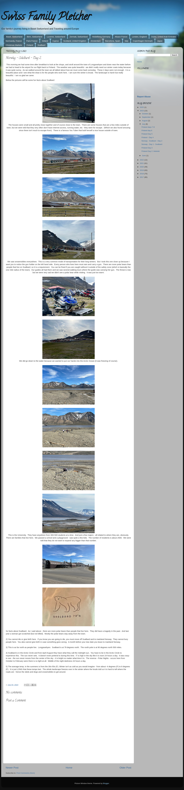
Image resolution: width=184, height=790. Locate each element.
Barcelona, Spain (112, 41)
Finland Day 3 (146, 148)
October (145, 114)
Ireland (45, 41)
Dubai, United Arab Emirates (163, 37)
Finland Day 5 (146, 134)
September (146, 117)
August (145, 121)
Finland (30, 45)
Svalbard (41, 45)
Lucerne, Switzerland (56, 37)
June (144, 156)
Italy (126, 41)
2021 (142, 163)
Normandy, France (14, 41)
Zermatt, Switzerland (79, 37)
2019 (142, 170)
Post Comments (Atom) (25, 773)
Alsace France (121, 37)
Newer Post (12, 767)
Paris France (31, 41)
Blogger (106, 783)
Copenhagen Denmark (143, 41)
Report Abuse (144, 97)
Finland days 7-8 (148, 127)
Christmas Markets (14, 45)
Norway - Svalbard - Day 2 (151, 141)
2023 (142, 111)
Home (69, 767)
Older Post (125, 767)
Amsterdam (96, 41)
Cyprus (56, 41)
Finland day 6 (146, 130)
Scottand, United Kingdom (74, 41)
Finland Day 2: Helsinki (150, 151)
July (144, 124)
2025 (142, 107)
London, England (139, 37)
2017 (142, 177)
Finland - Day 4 (147, 137)
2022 (142, 160)
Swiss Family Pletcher (46, 17)
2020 (142, 167)
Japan (159, 41)
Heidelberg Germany (101, 37)
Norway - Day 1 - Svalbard (151, 144)
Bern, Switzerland (34, 37)
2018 (142, 174)
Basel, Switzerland (14, 37)
